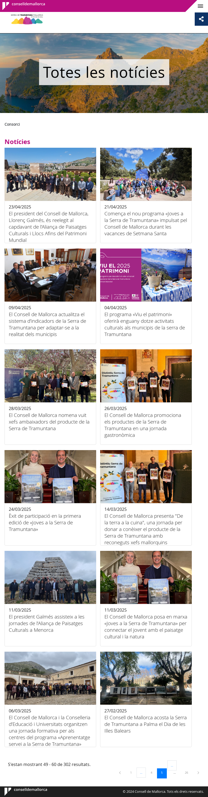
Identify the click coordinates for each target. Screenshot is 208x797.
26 (188, 772)
